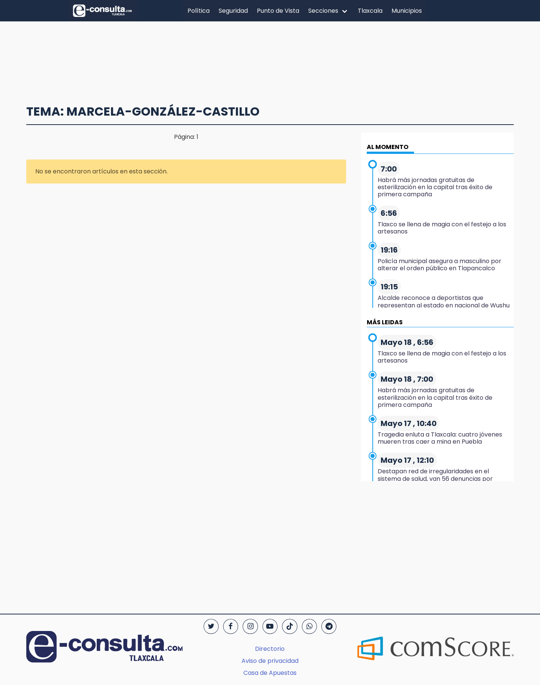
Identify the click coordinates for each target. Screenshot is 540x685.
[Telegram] (328, 626)
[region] (270, 59)
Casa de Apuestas (270, 672)
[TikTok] (289, 626)
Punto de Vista (278, 10)
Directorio (270, 648)
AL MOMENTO (387, 147)
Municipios (407, 10)
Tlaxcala (370, 10)
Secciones (323, 10)
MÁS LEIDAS (385, 322)
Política (199, 10)
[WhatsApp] (309, 626)
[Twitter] (211, 626)
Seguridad (233, 10)
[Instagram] (250, 626)
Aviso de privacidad (270, 660)
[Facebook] (230, 626)
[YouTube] (270, 626)
